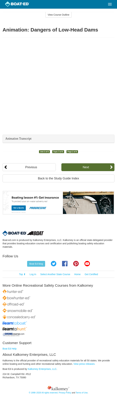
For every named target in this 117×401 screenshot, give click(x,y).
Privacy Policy (65, 393)
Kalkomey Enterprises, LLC (42, 369)
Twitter (53, 263)
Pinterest (76, 263)
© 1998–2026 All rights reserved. (43, 393)
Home (77, 274)
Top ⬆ (22, 274)
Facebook (64, 263)
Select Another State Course (55, 274)
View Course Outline (58, 14)
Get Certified (91, 274)
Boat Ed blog (36, 263)
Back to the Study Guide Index (58, 178)
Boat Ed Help (10, 348)
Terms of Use (81, 393)
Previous (31, 167)
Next (86, 167)
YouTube (87, 263)
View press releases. (84, 364)
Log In (33, 274)
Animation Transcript (18, 138)
